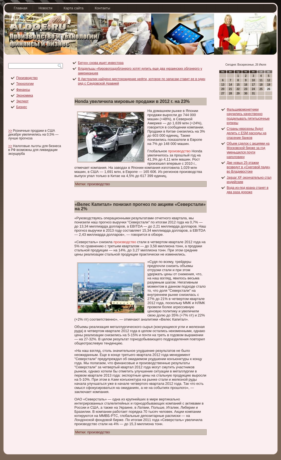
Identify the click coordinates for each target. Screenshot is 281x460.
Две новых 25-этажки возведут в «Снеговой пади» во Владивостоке (248, 167)
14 (230, 84)
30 (245, 93)
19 (268, 84)
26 (268, 89)
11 (261, 80)
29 (238, 93)
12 (268, 80)
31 (253, 93)
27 (222, 93)
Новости (45, 8)
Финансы (23, 90)
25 (261, 89)
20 (222, 89)
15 (238, 84)
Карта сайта (73, 8)
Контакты (102, 8)
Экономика (24, 95)
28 (230, 93)
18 (261, 84)
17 (253, 84)
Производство (27, 78)
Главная (20, 8)
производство (179, 151)
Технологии (25, 84)
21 (230, 89)
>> (10, 131)
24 (253, 89)
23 (245, 89)
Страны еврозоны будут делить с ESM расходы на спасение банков (246, 133)
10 (253, 80)
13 (222, 84)
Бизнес (21, 107)
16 (245, 84)
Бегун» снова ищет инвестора (100, 63)
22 (238, 89)
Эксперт (22, 101)
